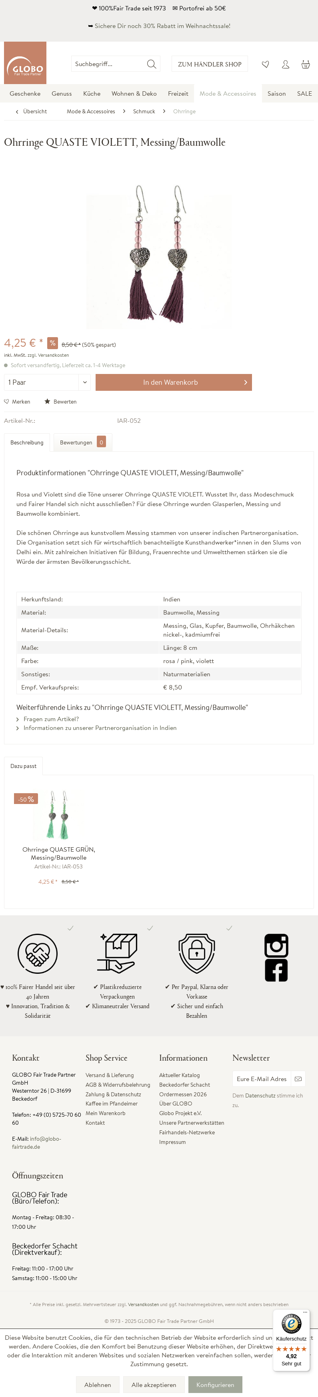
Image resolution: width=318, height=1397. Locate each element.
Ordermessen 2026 (183, 1094)
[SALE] (305, 93)
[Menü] (305, 1314)
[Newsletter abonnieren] (298, 1079)
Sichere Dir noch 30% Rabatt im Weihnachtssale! (162, 25)
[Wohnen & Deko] (134, 93)
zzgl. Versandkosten (48, 355)
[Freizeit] (178, 93)
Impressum (172, 1142)
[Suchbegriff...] (115, 64)
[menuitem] (160, 64)
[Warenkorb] (305, 64)
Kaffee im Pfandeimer (112, 1104)
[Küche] (92, 93)
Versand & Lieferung (110, 1075)
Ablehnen (97, 1384)
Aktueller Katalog (179, 1075)
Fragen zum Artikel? (47, 718)
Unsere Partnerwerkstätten (191, 1123)
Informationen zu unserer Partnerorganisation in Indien (96, 727)
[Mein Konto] (286, 64)
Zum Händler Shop (210, 63)
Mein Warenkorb (106, 1113)
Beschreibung (27, 442)
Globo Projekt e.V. (180, 1113)
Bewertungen (83, 441)
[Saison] (277, 93)
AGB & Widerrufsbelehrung (118, 1085)
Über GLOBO (175, 1104)
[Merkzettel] (266, 64)
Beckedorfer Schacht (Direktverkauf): (45, 1249)
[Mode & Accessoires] (228, 93)
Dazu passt (23, 766)
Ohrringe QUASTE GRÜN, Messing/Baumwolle (58, 853)
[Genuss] (62, 93)
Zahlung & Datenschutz (113, 1094)
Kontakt (95, 1123)
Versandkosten (143, 1304)
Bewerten (60, 402)
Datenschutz (260, 1095)
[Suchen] (151, 64)
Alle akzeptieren (154, 1384)
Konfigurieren (215, 1384)
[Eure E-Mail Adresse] (261, 1079)
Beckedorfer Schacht (184, 1085)
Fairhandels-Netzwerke (187, 1132)
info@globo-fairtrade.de (36, 1143)
